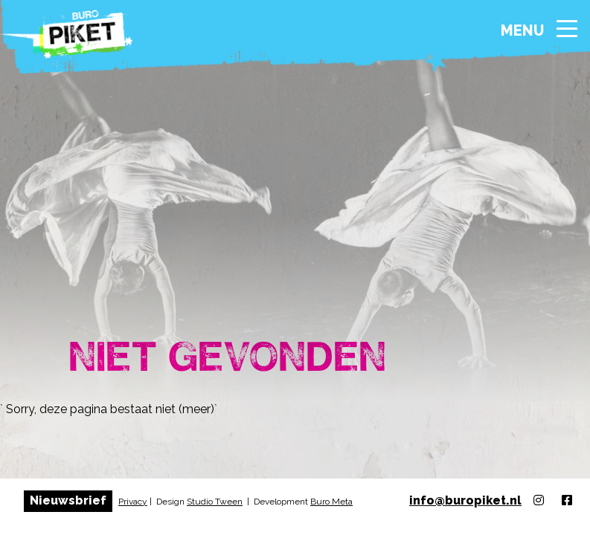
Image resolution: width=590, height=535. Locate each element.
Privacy (132, 501)
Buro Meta (331, 501)
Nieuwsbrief (68, 500)
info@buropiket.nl (465, 500)
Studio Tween (215, 501)
